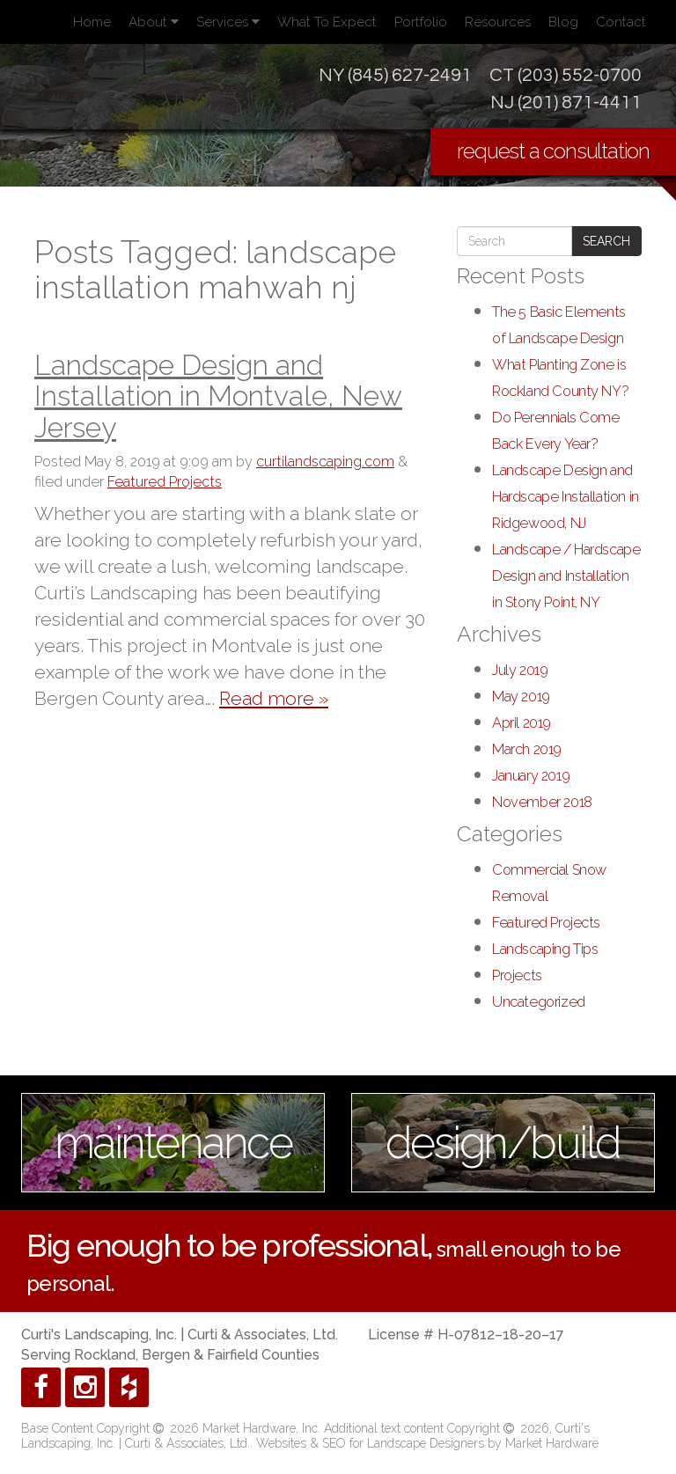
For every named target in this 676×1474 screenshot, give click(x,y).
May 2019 (521, 696)
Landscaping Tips (545, 949)
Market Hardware (552, 1443)
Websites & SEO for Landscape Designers (372, 1443)
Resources (498, 22)
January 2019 (530, 775)
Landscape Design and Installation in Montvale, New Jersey (218, 395)
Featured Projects (164, 481)
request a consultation (553, 151)
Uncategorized (538, 1002)
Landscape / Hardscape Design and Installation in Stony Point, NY (566, 576)
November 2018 (542, 802)
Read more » (273, 698)
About (154, 22)
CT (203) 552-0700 (565, 75)
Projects (517, 975)
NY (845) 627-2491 (395, 75)
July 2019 (519, 670)
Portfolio (420, 22)
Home (92, 22)
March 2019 (527, 749)
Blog (563, 22)
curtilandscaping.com (325, 461)
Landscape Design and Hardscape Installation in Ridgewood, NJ (565, 497)
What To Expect (327, 22)
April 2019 (521, 723)
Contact (621, 22)
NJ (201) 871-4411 (566, 102)
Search (606, 241)
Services (228, 22)
